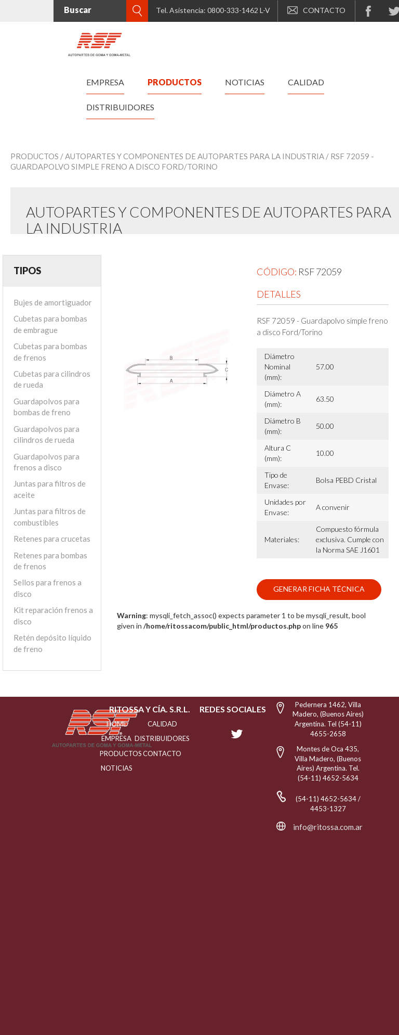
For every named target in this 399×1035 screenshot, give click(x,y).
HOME (117, 724)
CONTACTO (316, 10)
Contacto (162, 753)
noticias (244, 82)
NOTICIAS (116, 768)
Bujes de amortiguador (53, 302)
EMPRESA (116, 738)
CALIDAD (162, 724)
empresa (105, 82)
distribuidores (120, 107)
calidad (306, 82)
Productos (34, 156)
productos (175, 82)
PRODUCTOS (116, 753)
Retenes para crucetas (52, 538)
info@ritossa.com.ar (328, 827)
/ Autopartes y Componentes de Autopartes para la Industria (192, 156)
